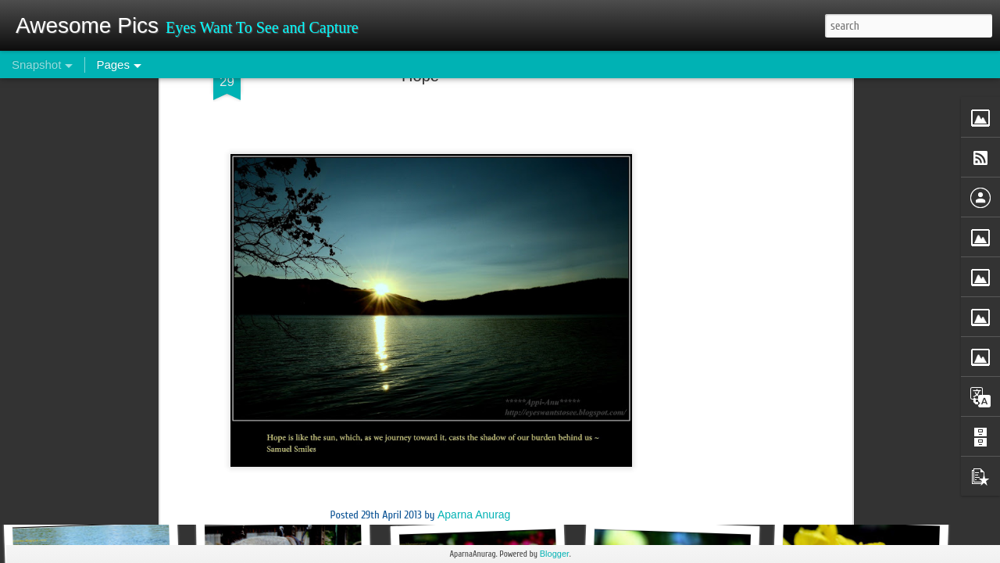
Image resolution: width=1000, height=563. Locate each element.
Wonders (294, 490)
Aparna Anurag (474, 111)
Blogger (555, 553)
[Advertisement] (420, 235)
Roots (855, 490)
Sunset (436, 132)
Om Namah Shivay (671, 482)
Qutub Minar (478, 483)
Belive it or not (96, 482)
